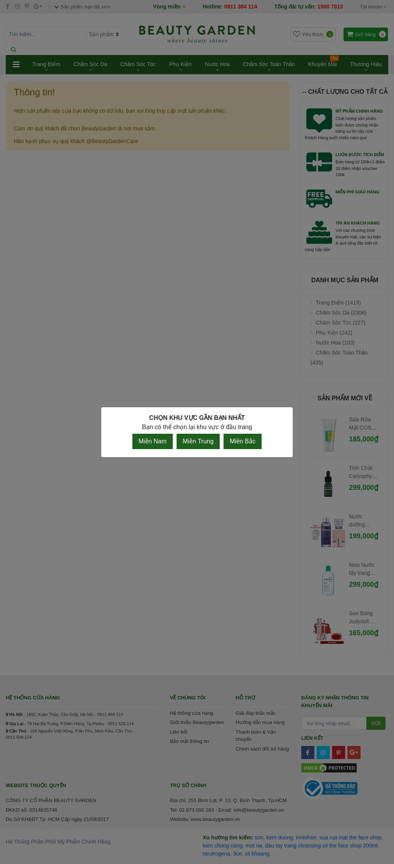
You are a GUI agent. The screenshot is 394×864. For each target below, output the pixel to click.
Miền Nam (153, 441)
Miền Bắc (242, 441)
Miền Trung (198, 441)
